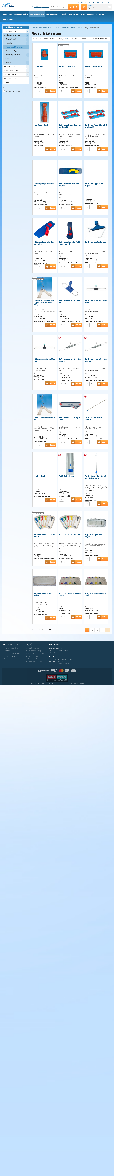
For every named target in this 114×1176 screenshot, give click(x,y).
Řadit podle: (51, 39)
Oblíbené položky (33, 651)
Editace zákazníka (33, 656)
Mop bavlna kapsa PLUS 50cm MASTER (44, 535)
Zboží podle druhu (45, 28)
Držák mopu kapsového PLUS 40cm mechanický (69, 243)
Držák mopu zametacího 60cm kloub (96, 301)
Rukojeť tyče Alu (39, 475)
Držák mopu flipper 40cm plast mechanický (70, 126)
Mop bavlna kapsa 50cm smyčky (42, 593)
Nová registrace (33, 648)
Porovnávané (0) (84, 2)
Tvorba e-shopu (78, 683)
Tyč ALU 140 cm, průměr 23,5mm (93, 418)
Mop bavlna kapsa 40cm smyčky (93, 535)
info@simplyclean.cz (61, 663)
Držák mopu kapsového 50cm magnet (69, 184)
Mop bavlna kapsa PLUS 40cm (69, 534)
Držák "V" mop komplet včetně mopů (44, 418)
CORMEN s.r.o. (12, 91)
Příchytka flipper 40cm (67, 66)
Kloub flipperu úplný (41, 125)
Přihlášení (108, 2)
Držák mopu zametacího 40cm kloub (70, 301)
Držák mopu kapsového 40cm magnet (44, 184)
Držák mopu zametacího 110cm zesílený (70, 359)
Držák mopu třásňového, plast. (96, 242)
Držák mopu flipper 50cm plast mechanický (96, 126)
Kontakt (6, 651)
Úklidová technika (75, 28)
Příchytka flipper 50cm (93, 66)
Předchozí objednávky (35, 653)
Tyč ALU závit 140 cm (66, 476)
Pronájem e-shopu (65, 683)
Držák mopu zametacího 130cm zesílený (96, 359)
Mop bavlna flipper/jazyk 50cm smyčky (96, 593)
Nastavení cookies (34, 662)
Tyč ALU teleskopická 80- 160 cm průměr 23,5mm (95, 477)
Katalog (68, 39)
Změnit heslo (32, 659)
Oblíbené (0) (98, 2)
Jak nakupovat (8, 659)
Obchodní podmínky (11, 653)
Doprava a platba (9, 656)
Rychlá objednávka (10, 648)
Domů (34, 28)
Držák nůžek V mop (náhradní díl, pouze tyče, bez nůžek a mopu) (44, 302)
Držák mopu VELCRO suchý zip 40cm (70, 418)
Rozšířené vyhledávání (40, 7)
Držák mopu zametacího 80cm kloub (44, 360)
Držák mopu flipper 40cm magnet (94, 184)
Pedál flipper (38, 66)
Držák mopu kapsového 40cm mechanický (44, 242)
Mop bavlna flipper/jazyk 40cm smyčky (70, 593)
